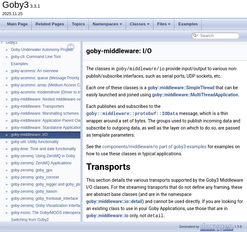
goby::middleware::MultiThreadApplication (195, 94)
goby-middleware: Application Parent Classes (49, 120)
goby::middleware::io (107, 215)
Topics (78, 24)
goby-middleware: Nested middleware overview (51, 99)
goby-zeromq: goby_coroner (35, 177)
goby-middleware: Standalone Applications (47, 127)
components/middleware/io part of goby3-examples (154, 146)
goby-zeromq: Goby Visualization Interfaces (48, 205)
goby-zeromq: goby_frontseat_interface (44, 198)
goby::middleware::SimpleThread (181, 87)
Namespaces (107, 24)
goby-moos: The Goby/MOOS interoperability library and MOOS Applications (76, 212)
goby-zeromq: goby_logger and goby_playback (51, 184)
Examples (188, 24)
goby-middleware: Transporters (37, 106)
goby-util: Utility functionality (35, 142)
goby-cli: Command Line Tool (36, 56)
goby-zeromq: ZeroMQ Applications (41, 163)
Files (164, 24)
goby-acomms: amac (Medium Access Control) (51, 85)
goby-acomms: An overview (34, 71)
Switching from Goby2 (30, 220)
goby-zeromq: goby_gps (31, 170)
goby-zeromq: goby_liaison (34, 191)
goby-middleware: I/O (29, 134)
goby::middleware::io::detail (114, 200)
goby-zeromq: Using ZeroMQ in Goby (43, 156)
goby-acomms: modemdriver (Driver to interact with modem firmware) (70, 92)
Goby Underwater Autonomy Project (41, 49)
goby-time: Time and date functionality (43, 149)
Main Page (17, 24)
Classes (140, 24)
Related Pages (49, 24)
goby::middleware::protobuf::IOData (132, 113)
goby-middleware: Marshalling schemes (45, 113)
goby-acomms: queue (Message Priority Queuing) (53, 78)
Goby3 (11, 42)
